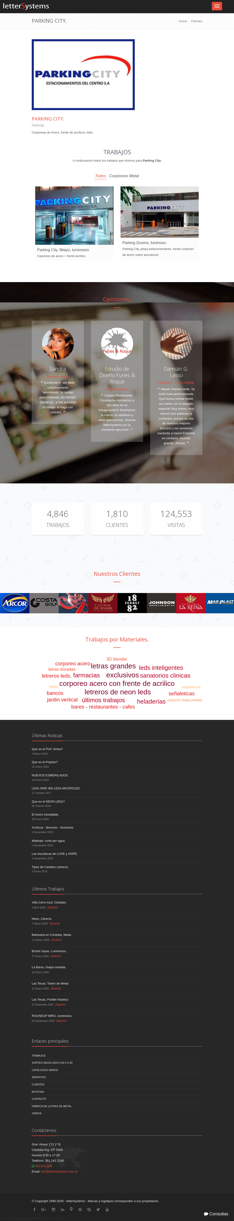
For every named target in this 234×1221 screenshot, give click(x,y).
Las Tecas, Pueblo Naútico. (50, 999)
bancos (55, 693)
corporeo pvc (191, 687)
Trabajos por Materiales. (117, 639)
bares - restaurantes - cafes (103, 707)
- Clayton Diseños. (117, 389)
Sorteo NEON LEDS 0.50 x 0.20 (52, 1062)
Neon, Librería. (42, 918)
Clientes (196, 21)
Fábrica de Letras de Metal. (52, 1106)
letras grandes (113, 666)
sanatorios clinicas (165, 675)
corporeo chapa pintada (184, 700)
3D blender (116, 659)
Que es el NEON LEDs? (48, 801)
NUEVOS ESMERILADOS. (50, 775)
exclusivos (122, 675)
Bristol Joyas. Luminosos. (49, 951)
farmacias (86, 675)
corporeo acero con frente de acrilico (117, 683)
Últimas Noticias (47, 735)
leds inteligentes (161, 667)
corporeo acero (72, 663)
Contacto (39, 1098)
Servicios (39, 1077)
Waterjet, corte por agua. (49, 841)
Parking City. (48, 119)
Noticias (38, 1091)
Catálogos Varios (45, 1070)
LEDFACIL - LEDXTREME (176, 383)
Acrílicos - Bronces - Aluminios (52, 827)
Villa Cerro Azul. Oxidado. (49, 902)
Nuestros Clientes (117, 573)
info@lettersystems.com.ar (59, 1171)
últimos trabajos (103, 700)
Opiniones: (117, 299)
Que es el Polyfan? (45, 762)
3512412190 (42, 1166)
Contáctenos (44, 1130)
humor (53, 686)
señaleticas (182, 693)
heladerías (151, 701)
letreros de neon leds (118, 692)
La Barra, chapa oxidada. (49, 967)
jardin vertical (62, 700)
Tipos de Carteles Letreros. (50, 867)
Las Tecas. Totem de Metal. (50, 983)
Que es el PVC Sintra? (47, 749)
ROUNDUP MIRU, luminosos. (52, 1016)
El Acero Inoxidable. (45, 814)
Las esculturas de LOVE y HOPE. (55, 854)
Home (183, 21)
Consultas (216, 1214)
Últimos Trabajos (48, 889)
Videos (37, 1113)
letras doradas (61, 669)
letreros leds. (57, 676)
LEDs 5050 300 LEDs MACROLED (56, 788)
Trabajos (57, 524)
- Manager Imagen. (58, 376)
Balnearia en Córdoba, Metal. (52, 935)
